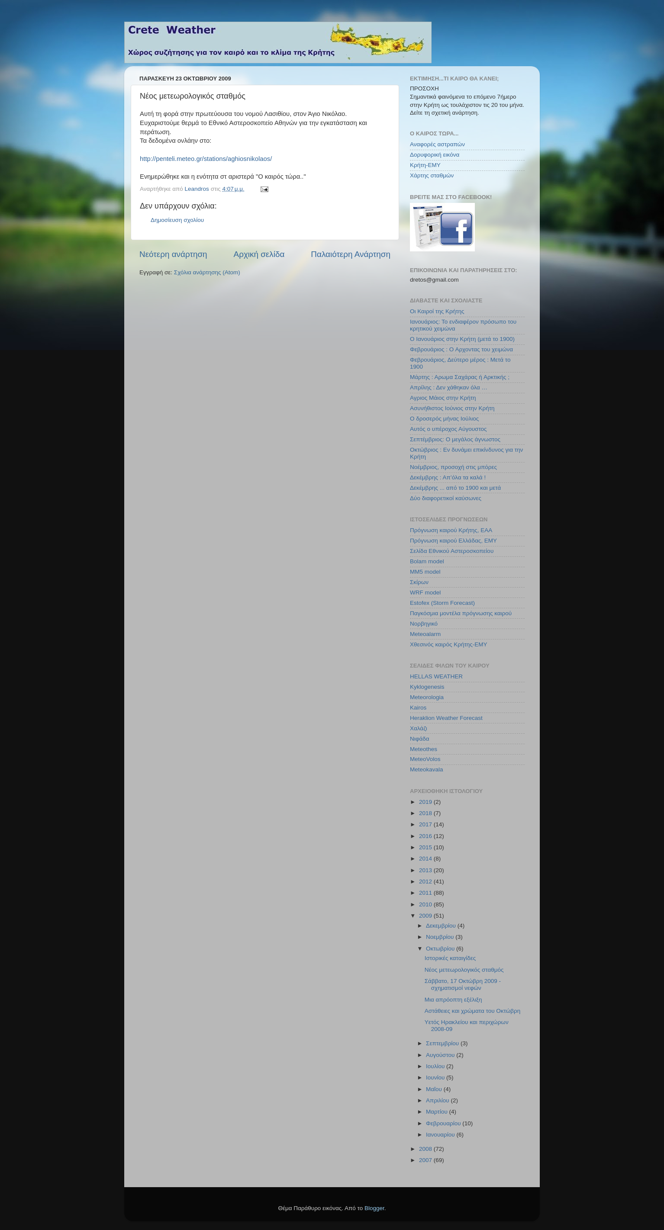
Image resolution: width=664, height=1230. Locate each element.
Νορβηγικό (424, 623)
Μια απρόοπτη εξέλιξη (453, 999)
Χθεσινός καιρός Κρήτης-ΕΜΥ (448, 644)
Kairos (418, 707)
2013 (426, 870)
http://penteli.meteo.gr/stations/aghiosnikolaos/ (206, 158)
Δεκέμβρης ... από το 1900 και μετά (455, 488)
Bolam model (427, 561)
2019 (426, 802)
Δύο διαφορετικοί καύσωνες (445, 498)
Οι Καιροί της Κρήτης (437, 311)
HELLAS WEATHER (436, 676)
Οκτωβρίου (441, 948)
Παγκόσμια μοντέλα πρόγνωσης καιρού (461, 613)
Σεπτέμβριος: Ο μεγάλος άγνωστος (455, 439)
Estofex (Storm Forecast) (442, 603)
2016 (426, 836)
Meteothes (423, 749)
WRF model (425, 592)
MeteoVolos (425, 759)
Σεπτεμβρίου (443, 1043)
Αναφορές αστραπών (437, 144)
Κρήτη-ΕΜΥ (425, 165)
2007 (426, 1160)
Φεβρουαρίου (444, 1123)
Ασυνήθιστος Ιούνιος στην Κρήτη (452, 408)
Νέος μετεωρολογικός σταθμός (464, 970)
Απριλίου (438, 1100)
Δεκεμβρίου (442, 925)
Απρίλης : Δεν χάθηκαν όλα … (448, 387)
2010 (426, 904)
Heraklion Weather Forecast (446, 718)
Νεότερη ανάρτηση (173, 254)
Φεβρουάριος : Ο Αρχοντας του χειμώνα (461, 349)
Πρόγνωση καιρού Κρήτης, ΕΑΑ (451, 530)
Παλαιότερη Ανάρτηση (350, 254)
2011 (426, 893)
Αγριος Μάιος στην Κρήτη (443, 398)
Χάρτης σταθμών (432, 175)
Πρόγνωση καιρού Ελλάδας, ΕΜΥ (453, 540)
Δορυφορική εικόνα (434, 154)
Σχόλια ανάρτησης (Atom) (207, 272)
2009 (426, 915)
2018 (426, 813)
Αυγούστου (441, 1055)
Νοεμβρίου (440, 937)
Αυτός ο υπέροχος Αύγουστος (448, 429)
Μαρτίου (437, 1111)
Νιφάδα (419, 738)
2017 (426, 824)
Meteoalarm (425, 634)
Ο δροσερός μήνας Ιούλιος (444, 418)
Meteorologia (427, 697)
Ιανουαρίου (441, 1134)
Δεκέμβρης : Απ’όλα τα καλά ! (448, 477)
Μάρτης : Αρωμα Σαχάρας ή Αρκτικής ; (459, 377)
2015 (426, 847)
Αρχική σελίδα (259, 254)
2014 (426, 858)
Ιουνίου (436, 1077)
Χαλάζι (418, 728)
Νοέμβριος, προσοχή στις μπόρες (453, 467)
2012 (426, 881)
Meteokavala (426, 769)
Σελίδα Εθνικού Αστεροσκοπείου (451, 551)
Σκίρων (419, 582)
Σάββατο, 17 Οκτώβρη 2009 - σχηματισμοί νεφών (463, 984)
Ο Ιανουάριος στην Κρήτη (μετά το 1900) (462, 339)
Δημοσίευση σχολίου (177, 220)
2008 (426, 1149)
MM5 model (425, 571)
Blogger (374, 1208)
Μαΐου (435, 1089)
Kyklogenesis (427, 687)
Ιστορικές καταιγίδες (450, 958)
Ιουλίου (436, 1066)
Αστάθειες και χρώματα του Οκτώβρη (472, 1011)
